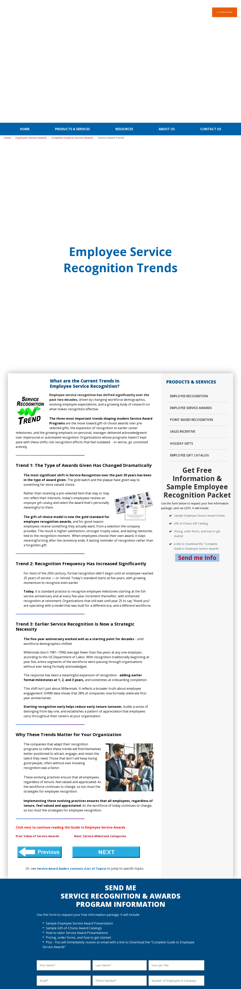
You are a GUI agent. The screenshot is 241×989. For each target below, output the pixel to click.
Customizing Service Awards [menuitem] (73, 906)
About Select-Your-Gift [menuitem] (223, 900)
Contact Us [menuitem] (218, 907)
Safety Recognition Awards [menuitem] (21, 911)
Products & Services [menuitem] (72, 30)
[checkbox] (121, 814)
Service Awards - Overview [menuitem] (71, 897)
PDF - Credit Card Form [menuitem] (177, 906)
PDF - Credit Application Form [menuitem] (182, 911)
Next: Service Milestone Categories (105, 574)
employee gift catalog (39, 241)
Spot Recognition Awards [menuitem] (20, 921)
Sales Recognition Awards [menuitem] (20, 916)
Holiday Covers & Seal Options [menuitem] (125, 906)
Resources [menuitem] (124, 30)
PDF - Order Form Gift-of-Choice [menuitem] (183, 901)
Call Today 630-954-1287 (206, 12)
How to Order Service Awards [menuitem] (73, 916)
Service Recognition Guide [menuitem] (71, 921)
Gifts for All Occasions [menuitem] (120, 921)
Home (7, 38)
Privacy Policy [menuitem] (197, 867)
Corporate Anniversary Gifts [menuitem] (21, 926)
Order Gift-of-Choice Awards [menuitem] (181, 897)
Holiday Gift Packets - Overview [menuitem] (126, 897)
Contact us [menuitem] (210, 30)
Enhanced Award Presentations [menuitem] (75, 911)
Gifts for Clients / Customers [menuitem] (124, 916)
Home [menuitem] (24, 30)
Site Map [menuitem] (216, 912)
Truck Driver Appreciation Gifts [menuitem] (23, 931)
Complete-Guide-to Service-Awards (72, 38)
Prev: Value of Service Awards (39, 574)
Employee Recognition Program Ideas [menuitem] (24, 899)
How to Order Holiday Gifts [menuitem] (123, 911)
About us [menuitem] (167, 30)
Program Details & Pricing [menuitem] (71, 901)
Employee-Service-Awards (31, 38)
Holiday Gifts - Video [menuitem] (119, 901)
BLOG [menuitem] (232, 867)
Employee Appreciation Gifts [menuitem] (22, 906)
